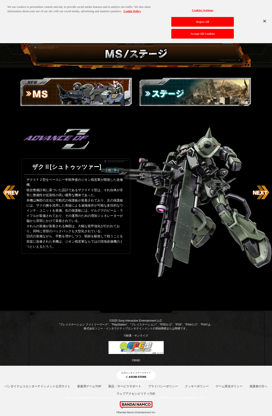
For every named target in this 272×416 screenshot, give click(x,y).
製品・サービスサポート (124, 386)
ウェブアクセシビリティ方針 (136, 393)
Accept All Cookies (202, 30)
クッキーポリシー (197, 386)
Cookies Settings (202, 6)
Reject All (202, 18)
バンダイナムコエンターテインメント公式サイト (37, 386)
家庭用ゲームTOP (89, 386)
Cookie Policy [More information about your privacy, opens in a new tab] (132, 7)
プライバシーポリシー (163, 386)
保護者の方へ (258, 386)
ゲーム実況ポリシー (229, 386)
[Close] (265, 17)
